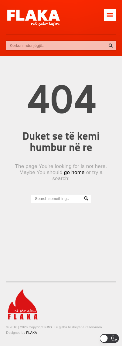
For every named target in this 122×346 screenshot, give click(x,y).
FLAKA (31, 332)
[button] (109, 338)
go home (74, 172)
